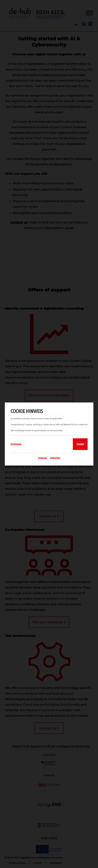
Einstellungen (16, 444)
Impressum (42, 458)
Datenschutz (55, 458)
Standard (80, 444)
